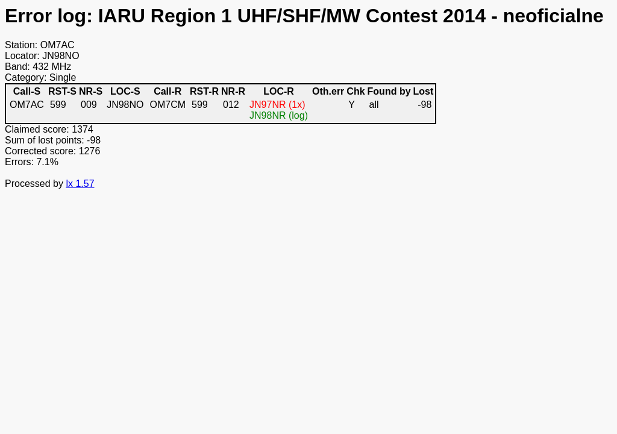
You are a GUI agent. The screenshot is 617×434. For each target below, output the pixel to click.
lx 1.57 (80, 183)
